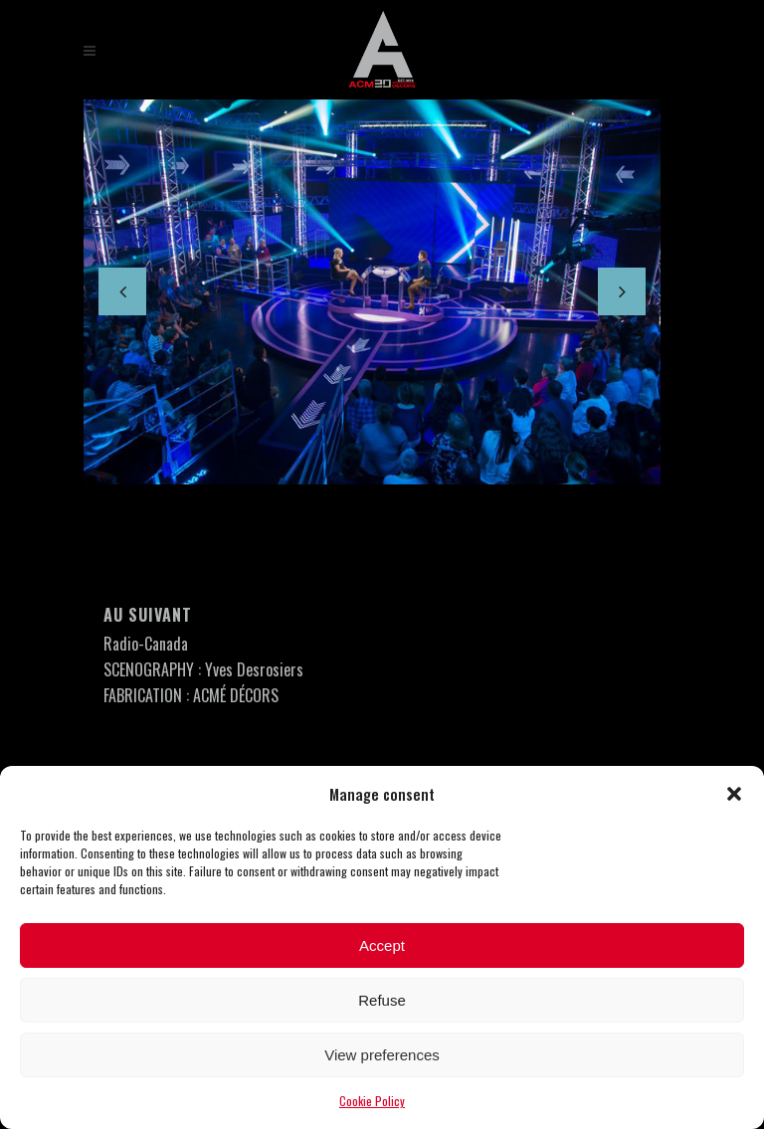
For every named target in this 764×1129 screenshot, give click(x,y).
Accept (382, 945)
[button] (734, 794)
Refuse (382, 1000)
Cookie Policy (372, 1100)
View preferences (382, 1054)
